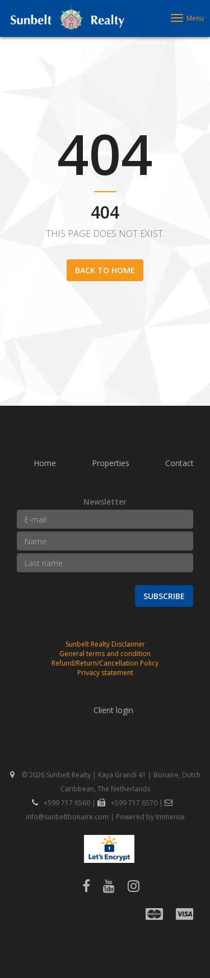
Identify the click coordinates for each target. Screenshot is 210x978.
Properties (110, 463)
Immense (170, 817)
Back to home (105, 270)
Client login (113, 710)
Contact (179, 463)
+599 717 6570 (127, 803)
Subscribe (164, 596)
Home (45, 463)
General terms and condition (105, 653)
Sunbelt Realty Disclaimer (105, 644)
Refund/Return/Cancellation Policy (105, 663)
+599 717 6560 (61, 803)
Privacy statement (105, 672)
